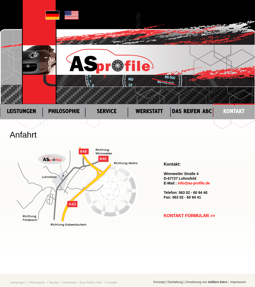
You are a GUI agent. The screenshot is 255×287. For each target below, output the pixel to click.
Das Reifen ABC (91, 282)
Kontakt (111, 282)
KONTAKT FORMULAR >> (189, 215)
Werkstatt (69, 282)
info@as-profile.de (194, 183)
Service (54, 282)
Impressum (238, 282)
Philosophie (37, 282)
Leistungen (17, 282)
